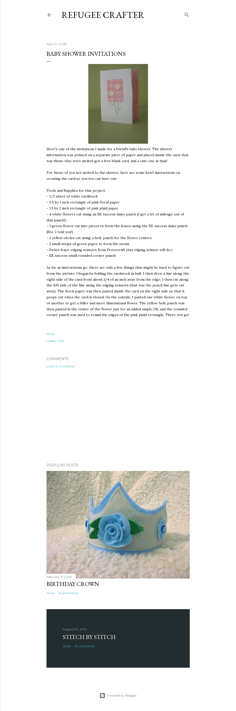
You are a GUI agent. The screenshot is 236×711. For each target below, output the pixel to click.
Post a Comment (61, 366)
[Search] (187, 14)
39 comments (84, 646)
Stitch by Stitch (89, 637)
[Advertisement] (118, 416)
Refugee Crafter (102, 15)
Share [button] (51, 334)
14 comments (68, 593)
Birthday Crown (73, 584)
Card (60, 341)
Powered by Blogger (118, 696)
